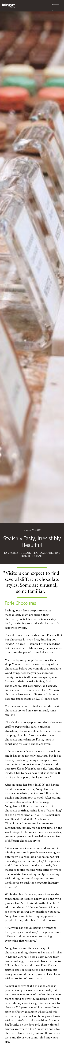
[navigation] (55, 7)
